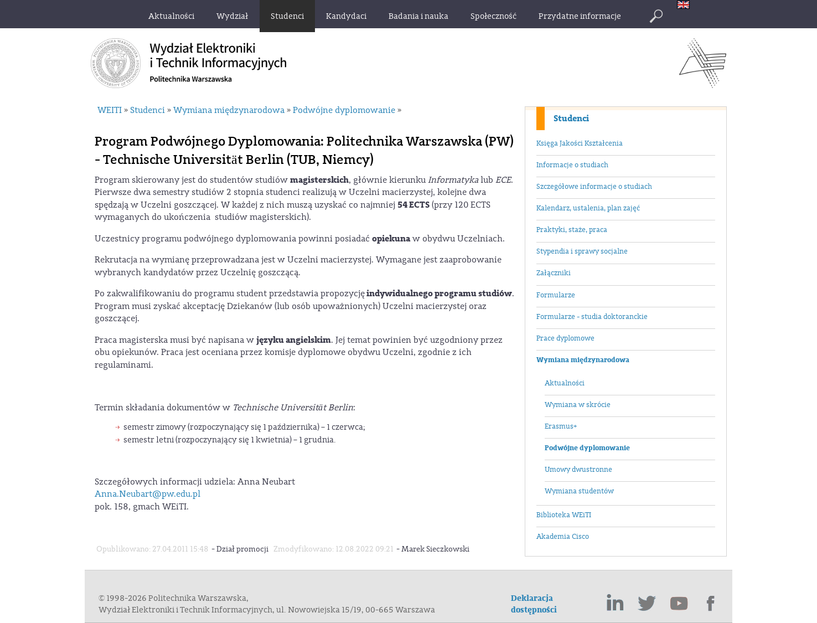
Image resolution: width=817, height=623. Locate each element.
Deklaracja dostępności (534, 604)
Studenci (571, 118)
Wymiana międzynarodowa (582, 360)
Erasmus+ (561, 426)
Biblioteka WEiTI (563, 515)
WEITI (109, 110)
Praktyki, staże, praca (571, 229)
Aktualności (565, 383)
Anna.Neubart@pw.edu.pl (147, 494)
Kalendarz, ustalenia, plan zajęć (588, 208)
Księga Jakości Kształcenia (579, 143)
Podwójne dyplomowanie (587, 448)
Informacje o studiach (572, 165)
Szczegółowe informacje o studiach (594, 186)
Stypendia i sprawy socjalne (582, 251)
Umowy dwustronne (578, 469)
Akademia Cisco (562, 536)
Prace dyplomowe (565, 338)
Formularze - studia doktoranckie (592, 316)
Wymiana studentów (579, 491)
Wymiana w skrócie (578, 404)
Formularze (555, 295)
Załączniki (553, 273)
